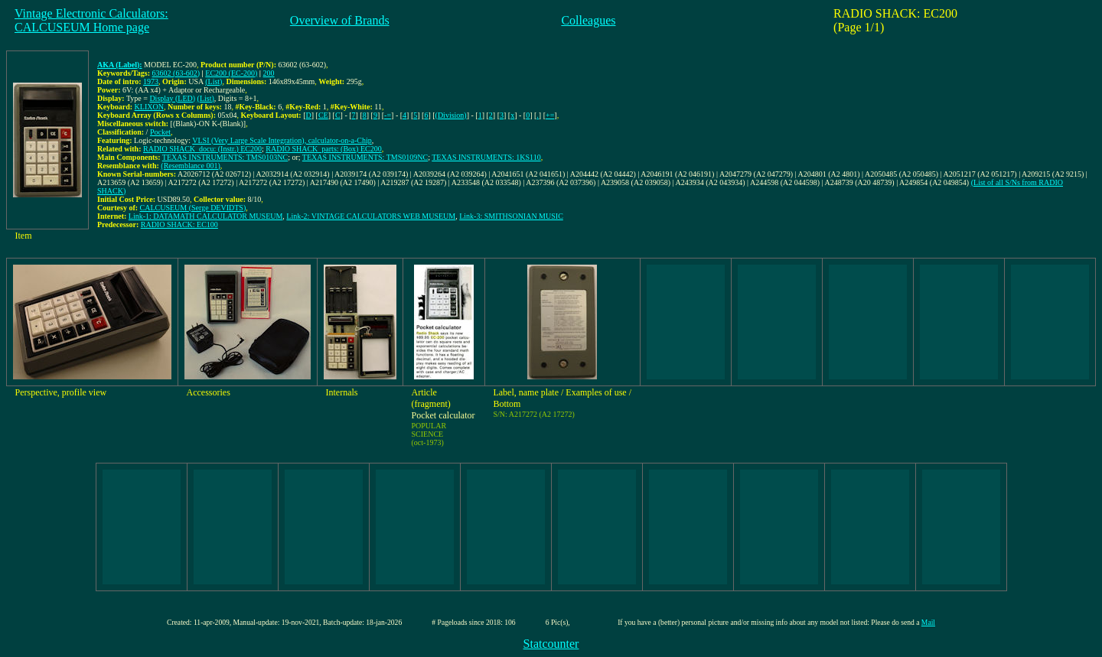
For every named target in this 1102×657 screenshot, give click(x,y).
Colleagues (588, 20)
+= (550, 115)
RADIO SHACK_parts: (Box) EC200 (323, 149)
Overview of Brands (340, 20)
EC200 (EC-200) (231, 73)
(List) (213, 81)
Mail (928, 622)
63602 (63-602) (176, 73)
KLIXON (149, 106)
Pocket (160, 132)
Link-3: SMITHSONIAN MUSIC (511, 216)
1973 (150, 81)
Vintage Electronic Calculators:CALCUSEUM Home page (91, 20)
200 (269, 73)
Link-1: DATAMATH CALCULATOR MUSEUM (206, 216)
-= (387, 115)
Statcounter (551, 643)
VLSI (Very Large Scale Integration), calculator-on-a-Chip (282, 140)
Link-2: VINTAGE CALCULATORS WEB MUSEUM (370, 216)
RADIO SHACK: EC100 (179, 224)
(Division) (451, 115)
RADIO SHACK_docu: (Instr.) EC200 (202, 149)
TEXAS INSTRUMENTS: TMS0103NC (225, 157)
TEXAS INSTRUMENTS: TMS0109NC (365, 157)
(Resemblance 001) (190, 165)
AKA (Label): (119, 64)
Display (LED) (172, 98)
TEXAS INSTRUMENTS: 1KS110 (486, 157)
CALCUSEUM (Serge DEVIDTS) (193, 207)
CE (323, 115)
